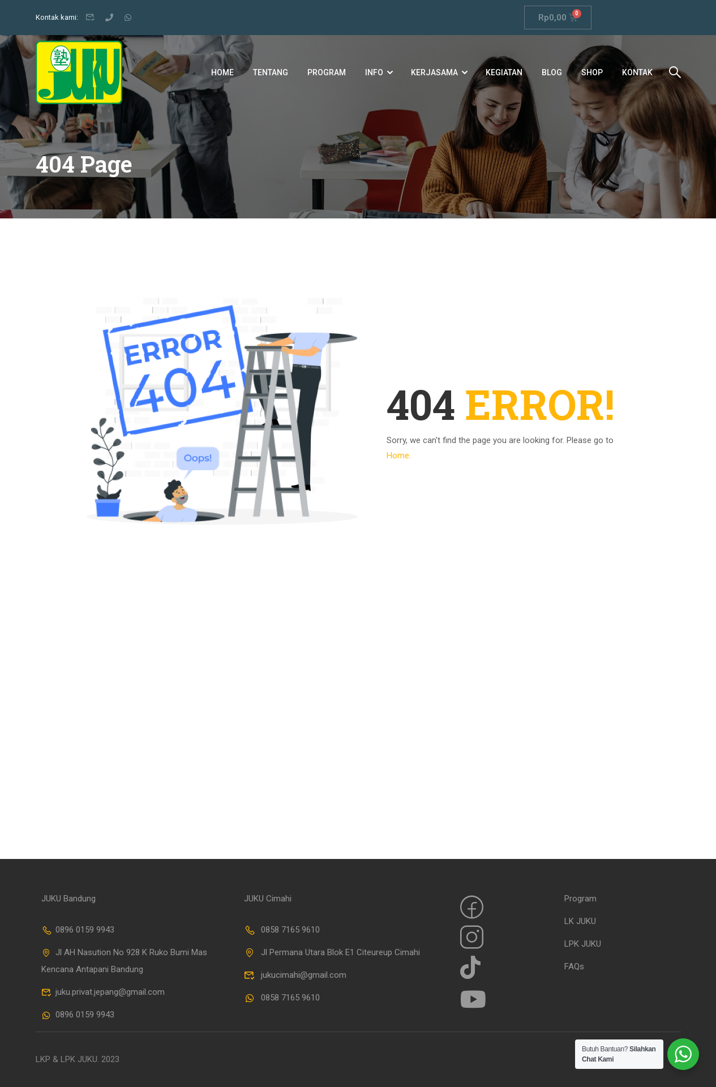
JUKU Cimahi (267, 898)
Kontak (637, 72)
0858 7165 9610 (282, 930)
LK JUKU (580, 921)
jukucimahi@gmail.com (295, 975)
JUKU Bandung (68, 898)
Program (326, 72)
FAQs (574, 966)
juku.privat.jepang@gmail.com (103, 992)
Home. (399, 455)
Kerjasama (434, 72)
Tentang (270, 72)
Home (222, 72)
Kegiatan (504, 72)
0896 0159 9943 (78, 930)
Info (374, 72)
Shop (592, 72)
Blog (552, 72)
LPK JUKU (582, 944)
